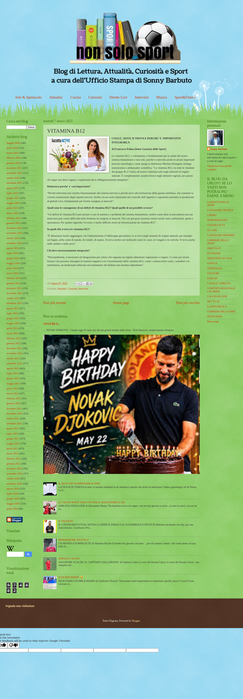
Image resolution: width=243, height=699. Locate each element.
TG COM (212, 230)
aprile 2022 (12, 388)
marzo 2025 (12, 213)
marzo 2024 (12, 273)
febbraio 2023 (13, 338)
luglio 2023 (12, 313)
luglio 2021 (12, 433)
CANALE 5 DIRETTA (219, 283)
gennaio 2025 (13, 223)
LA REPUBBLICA (217, 306)
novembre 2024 (14, 233)
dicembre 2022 (14, 348)
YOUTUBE (213, 273)
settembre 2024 (14, 243)
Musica (161, 97)
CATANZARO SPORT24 (220, 210)
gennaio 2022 (13, 403)
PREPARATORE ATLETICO (74, 540)
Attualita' (56, 97)
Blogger (136, 620)
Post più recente (54, 303)
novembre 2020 (14, 473)
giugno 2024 (12, 258)
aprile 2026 (12, 148)
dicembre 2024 (14, 228)
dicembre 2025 (14, 168)
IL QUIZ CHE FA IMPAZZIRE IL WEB (79, 483)
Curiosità (95, 97)
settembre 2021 (14, 423)
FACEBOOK (214, 253)
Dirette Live (118, 97)
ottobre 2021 (12, 418)
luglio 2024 (12, 253)
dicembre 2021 (14, 408)
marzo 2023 (12, 333)
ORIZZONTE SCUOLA (219, 258)
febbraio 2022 (13, 398)
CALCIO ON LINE (217, 296)
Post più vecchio (188, 303)
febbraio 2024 (13, 278)
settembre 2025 (14, 183)
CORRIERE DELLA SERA (221, 311)
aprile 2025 (12, 208)
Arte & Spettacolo (28, 97)
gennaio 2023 (13, 343)
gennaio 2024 (13, 283)
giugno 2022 (12, 378)
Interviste (142, 97)
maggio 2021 (13, 443)
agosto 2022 (12, 368)
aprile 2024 (12, 268)
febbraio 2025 (13, 218)
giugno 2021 (12, 438)
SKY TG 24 (213, 301)
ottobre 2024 (12, 238)
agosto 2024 (12, 248)
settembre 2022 (14, 363)
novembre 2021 (14, 413)
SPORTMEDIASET (217, 220)
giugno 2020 (12, 498)
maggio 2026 (13, 143)
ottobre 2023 (12, 298)
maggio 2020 (13, 503)
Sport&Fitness (185, 97)
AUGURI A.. (51, 323)
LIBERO (211, 215)
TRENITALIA (214, 268)
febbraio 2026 (13, 158)
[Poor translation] (13, 645)
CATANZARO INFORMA (221, 235)
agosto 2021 (12, 428)
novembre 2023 (14, 293)
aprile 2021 (12, 448)
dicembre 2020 (14, 468)
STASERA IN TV (216, 225)
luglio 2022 (12, 373)
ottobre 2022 (12, 358)
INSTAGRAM (214, 316)
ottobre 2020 (12, 478)
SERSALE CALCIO (69, 558)
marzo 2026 (12, 153)
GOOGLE (212, 263)
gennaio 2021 (13, 463)
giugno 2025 (12, 198)
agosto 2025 (12, 188)
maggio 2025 (13, 203)
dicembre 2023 (14, 288)
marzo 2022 (12, 393)
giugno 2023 (12, 318)
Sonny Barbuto (219, 149)
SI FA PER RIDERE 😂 (71, 577)
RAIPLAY (212, 278)
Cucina (75, 97)
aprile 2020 (12, 508)
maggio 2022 (13, 383)
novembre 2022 (14, 353)
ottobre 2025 (12, 178)
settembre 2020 (14, 483)
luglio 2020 (12, 493)
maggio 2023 (13, 323)
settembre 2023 (14, 303)
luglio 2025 (12, 193)
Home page (121, 303)
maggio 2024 (13, 263)
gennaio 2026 (13, 163)
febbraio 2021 (13, 458)
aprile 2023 (12, 328)
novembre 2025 (14, 173)
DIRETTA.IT (214, 248)
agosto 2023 (12, 308)
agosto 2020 (12, 488)
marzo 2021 (12, 453)
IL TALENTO (66, 521)
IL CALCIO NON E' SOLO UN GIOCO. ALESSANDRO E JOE (92, 502)
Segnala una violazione (20, 605)
